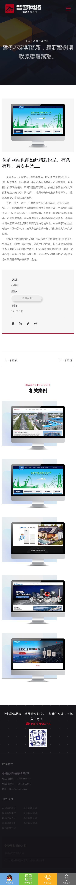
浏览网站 (26, 298)
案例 (35, 41)
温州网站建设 (30, 824)
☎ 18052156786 (38, 724)
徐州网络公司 (30, 809)
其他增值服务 (9, 824)
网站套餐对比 (9, 829)
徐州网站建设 (30, 814)
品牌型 (44, 41)
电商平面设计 (9, 819)
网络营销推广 (9, 814)
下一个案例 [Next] (65, 360)
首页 (27, 41)
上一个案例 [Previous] (10, 360)
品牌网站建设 (9, 809)
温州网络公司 (30, 819)
